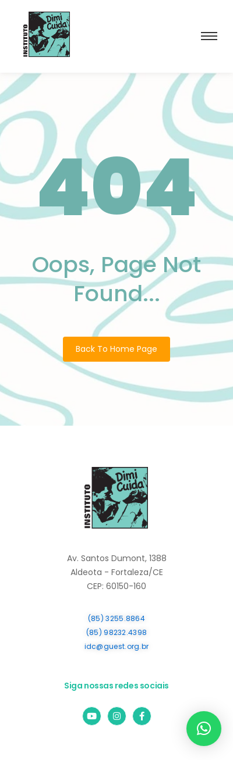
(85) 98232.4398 (116, 632)
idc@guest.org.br (116, 646)
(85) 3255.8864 (116, 618)
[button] (203, 728)
